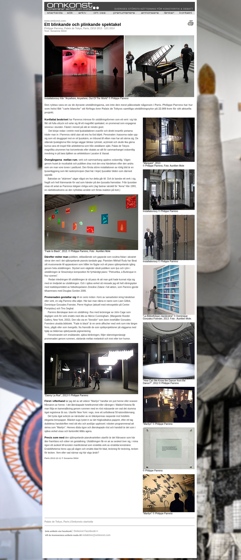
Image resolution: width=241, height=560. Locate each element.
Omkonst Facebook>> (86, 531)
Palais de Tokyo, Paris (57, 521)
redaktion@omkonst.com (96, 535)
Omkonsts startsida (82, 521)
